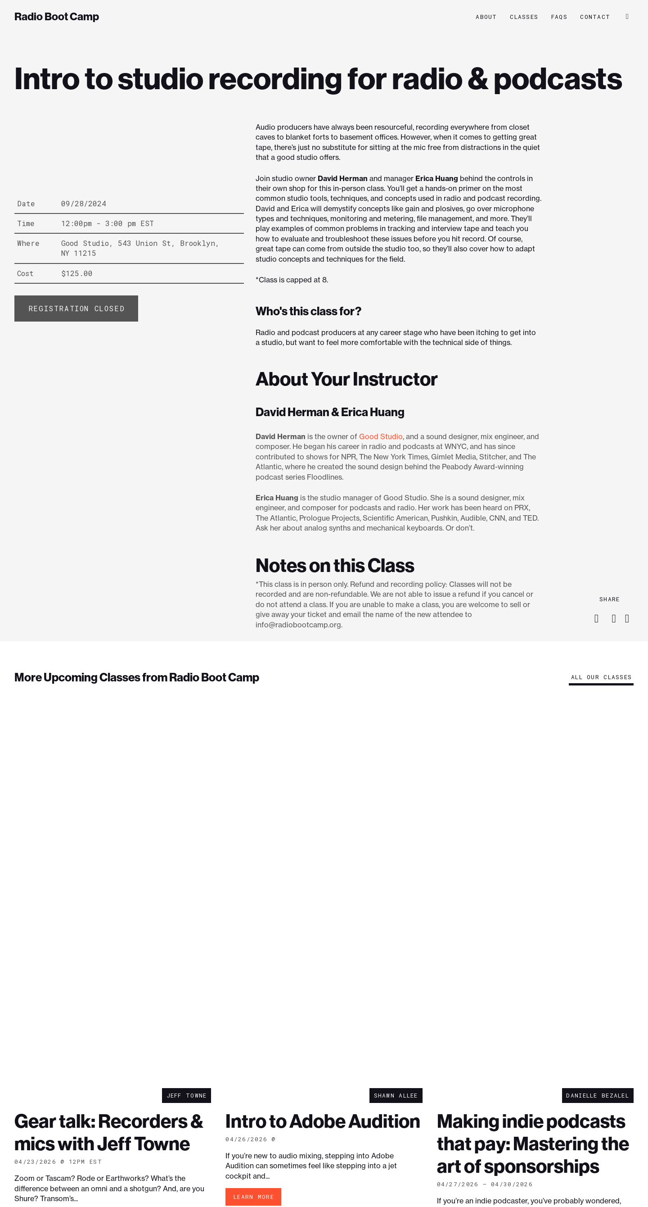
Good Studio (381, 436)
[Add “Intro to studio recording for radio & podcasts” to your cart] (76, 308)
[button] (627, 16)
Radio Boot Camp (56, 16)
